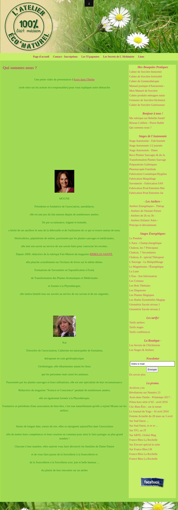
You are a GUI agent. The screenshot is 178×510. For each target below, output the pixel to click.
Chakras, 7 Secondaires (142, 252)
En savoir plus (137, 374)
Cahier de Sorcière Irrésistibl (145, 76)
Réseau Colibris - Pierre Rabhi (146, 122)
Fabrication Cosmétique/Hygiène (148, 173)
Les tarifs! (152, 317)
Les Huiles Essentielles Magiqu (147, 299)
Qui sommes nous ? (140, 127)
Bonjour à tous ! (152, 113)
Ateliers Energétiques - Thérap (146, 206)
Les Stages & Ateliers (141, 349)
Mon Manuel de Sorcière (143, 90)
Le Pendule (135, 238)
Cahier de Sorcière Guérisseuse (147, 104)
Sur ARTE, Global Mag (142, 435)
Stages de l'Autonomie (153, 136)
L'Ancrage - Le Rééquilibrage (146, 261)
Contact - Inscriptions (65, 56)
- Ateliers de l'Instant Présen (145, 210)
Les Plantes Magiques (141, 295)
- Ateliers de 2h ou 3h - (142, 215)
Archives (136, 387)
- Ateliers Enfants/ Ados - (143, 220)
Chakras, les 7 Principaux (143, 247)
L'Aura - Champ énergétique (145, 242)
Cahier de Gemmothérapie (144, 81)
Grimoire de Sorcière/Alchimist (147, 100)
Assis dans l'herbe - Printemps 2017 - (150, 397)
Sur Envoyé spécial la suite (144, 444)
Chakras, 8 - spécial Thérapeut (146, 257)
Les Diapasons (137, 290)
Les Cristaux (136, 280)
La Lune (134, 271)
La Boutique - (153, 340)
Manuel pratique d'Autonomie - (147, 85)
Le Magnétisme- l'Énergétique (146, 266)
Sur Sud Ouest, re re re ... (143, 425)
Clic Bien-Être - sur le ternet (145, 406)
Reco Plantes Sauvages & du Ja (147, 155)
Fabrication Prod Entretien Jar (146, 192)
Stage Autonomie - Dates (143, 150)
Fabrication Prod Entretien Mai (147, 188)
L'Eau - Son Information (143, 276)
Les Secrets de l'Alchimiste (144, 345)
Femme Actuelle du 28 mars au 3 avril (151, 416)
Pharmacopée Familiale (142, 169)
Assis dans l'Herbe (84, 79)
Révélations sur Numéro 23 (144, 392)
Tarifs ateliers (137, 322)
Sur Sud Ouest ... (139, 420)
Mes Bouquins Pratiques (152, 67)
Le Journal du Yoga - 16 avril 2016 (149, 411)
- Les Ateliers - (153, 201)
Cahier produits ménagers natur (147, 95)
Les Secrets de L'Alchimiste (118, 56)
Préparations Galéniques (143, 164)
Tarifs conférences (139, 331)
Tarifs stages (136, 327)
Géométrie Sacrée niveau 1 (144, 304)
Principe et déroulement (142, 225)
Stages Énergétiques (153, 233)
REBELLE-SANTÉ (101, 254)
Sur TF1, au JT (137, 430)
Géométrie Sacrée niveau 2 (144, 309)
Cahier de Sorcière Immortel (145, 71)
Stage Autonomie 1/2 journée (145, 145)
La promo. (152, 383)
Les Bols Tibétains (139, 285)
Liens (141, 56)
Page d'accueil (41, 56)
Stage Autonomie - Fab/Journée (147, 140)
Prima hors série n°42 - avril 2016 (148, 401)
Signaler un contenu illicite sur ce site (105, 509)
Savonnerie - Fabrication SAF (146, 183)
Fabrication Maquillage (142, 178)
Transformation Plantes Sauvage (147, 159)
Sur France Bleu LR (140, 449)
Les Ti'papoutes (90, 56)
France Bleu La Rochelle (143, 439)
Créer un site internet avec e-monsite (72, 509)
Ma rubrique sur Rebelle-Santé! (147, 118)
